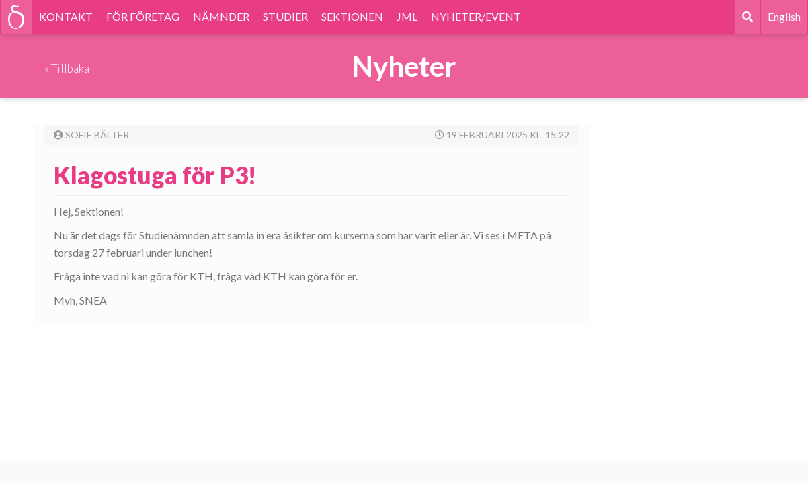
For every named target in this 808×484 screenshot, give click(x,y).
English (784, 16)
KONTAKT (66, 16)
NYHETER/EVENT (476, 16)
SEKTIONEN (352, 16)
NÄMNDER (221, 16)
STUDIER (285, 16)
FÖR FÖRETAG (142, 16)
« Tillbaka (66, 68)
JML (407, 16)
